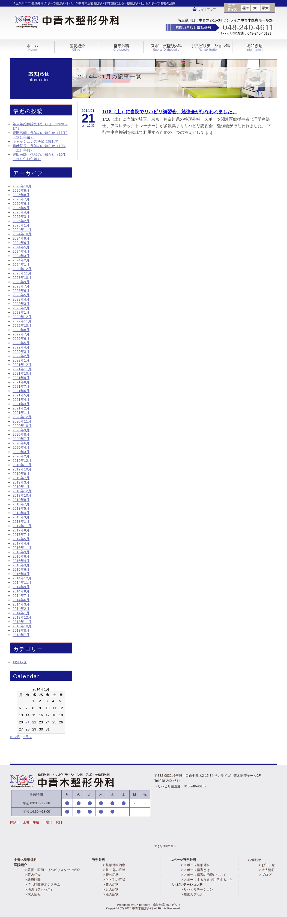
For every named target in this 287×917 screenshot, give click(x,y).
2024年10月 (22, 234)
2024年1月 (21, 264)
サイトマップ (207, 9)
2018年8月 (21, 500)
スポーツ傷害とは (197, 870)
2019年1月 (21, 487)
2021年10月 (22, 373)
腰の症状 (112, 875)
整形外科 (121, 47)
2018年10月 (22, 495)
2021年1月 (21, 413)
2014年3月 (21, 604)
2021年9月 (21, 378)
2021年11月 (22, 369)
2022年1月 (21, 360)
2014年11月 (22, 582)
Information (254, 49)
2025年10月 (22, 186)
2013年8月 (21, 630)
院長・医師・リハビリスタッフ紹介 (54, 870)
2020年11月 (22, 421)
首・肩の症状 (115, 870)
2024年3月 (21, 256)
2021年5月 (21, 395)
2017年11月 (22, 526)
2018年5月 (21, 508)
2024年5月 (21, 247)
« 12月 (15, 737)
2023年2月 (21, 308)
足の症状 (112, 889)
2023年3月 (21, 304)
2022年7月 (21, 334)
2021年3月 (21, 404)
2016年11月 (22, 548)
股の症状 (112, 894)
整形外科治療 (115, 865)
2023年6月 (21, 291)
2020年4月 (21, 447)
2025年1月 (21, 225)
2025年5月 (21, 208)
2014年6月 (21, 600)
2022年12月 (22, 317)
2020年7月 (21, 439)
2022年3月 (21, 352)
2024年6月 (21, 243)
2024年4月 (21, 251)
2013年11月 (22, 622)
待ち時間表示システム (44, 885)
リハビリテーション (198, 889)
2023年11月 (22, 273)
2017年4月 (21, 543)
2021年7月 (21, 386)
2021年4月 (21, 400)
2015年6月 (21, 569)
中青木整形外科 (25, 860)
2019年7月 (21, 478)
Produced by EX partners (128, 904)
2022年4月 (21, 347)
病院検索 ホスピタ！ (167, 904)
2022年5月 (21, 343)
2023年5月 (21, 295)
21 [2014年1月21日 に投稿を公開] (27, 722)
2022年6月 (21, 339)
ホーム (32, 47)
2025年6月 (21, 203)
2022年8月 (21, 330)
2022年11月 (22, 321)
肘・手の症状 (115, 880)
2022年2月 (21, 356)
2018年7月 (21, 504)
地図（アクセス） (41, 889)
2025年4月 (21, 212)
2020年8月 (21, 434)
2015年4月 (21, 574)
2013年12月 (22, 617)
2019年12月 (22, 460)
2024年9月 (21, 238)
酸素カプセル (193, 894)
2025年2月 (21, 221)
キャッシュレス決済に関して (36, 141)
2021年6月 (21, 391)
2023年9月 (21, 282)
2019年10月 (22, 469)
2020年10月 (22, 426)
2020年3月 (21, 452)
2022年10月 (22, 325)
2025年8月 (21, 195)
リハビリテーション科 (210, 47)
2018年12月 (22, 491)
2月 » (27, 737)
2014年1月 (21, 613)
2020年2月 (21, 456)
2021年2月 (21, 408)
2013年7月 (21, 635)
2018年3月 (21, 517)
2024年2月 (21, 260)
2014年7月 (21, 596)
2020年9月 (21, 430)
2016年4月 (21, 561)
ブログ (266, 875)
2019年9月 (21, 474)
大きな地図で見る (165, 846)
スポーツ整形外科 (166, 47)
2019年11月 (22, 465)
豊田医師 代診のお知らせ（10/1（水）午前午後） (39, 156)
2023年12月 (22, 269)
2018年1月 (21, 521)
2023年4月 (21, 299)
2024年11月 (22, 230)
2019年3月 (21, 482)
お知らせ (20, 662)
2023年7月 (21, 286)
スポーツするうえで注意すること (208, 880)
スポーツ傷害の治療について (205, 875)
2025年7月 (21, 199)
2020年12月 (22, 417)
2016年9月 (21, 552)
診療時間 (34, 880)
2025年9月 (21, 190)
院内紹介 (34, 875)
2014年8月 (21, 591)
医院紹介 (77, 47)
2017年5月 (21, 539)
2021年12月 (22, 365)
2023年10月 (22, 278)
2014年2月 (21, 609)
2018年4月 (21, 513)
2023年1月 (21, 312)
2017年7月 (21, 535)
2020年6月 (21, 443)
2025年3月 (21, 217)
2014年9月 (21, 587)
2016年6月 (21, 556)
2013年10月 (22, 626)
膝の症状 (112, 885)
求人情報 (34, 894)
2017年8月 (21, 530)
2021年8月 (21, 382)
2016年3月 (21, 565)
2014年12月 (22, 578)
